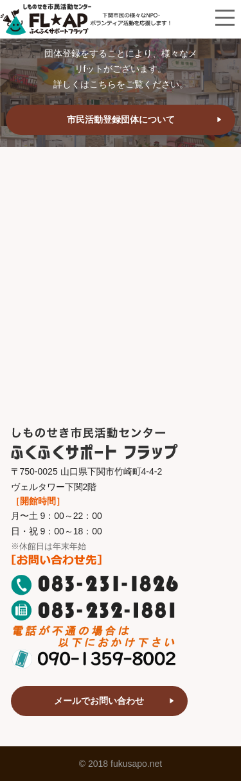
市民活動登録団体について (121, 119)
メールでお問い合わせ (99, 701)
